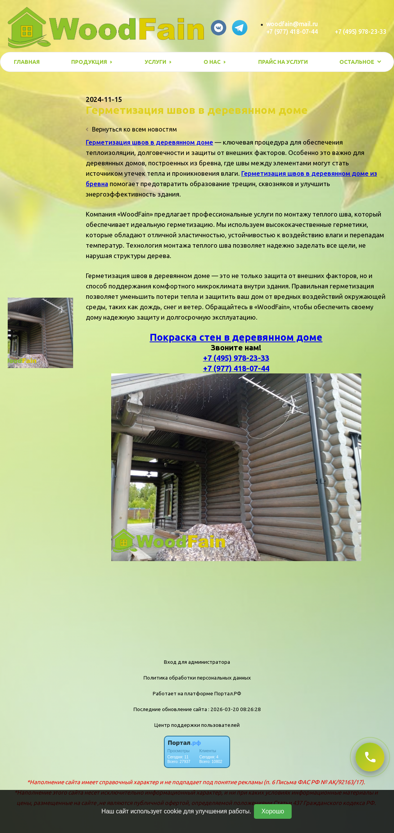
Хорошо (273, 811)
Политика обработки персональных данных (197, 678)
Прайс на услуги (283, 62)
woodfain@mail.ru (292, 23)
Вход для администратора (197, 662)
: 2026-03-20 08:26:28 (234, 709)
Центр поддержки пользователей (197, 725)
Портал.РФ (227, 693)
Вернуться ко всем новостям (131, 129)
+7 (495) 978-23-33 (360, 31)
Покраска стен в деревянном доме (236, 337)
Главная (27, 62)
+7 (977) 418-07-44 (292, 31)
